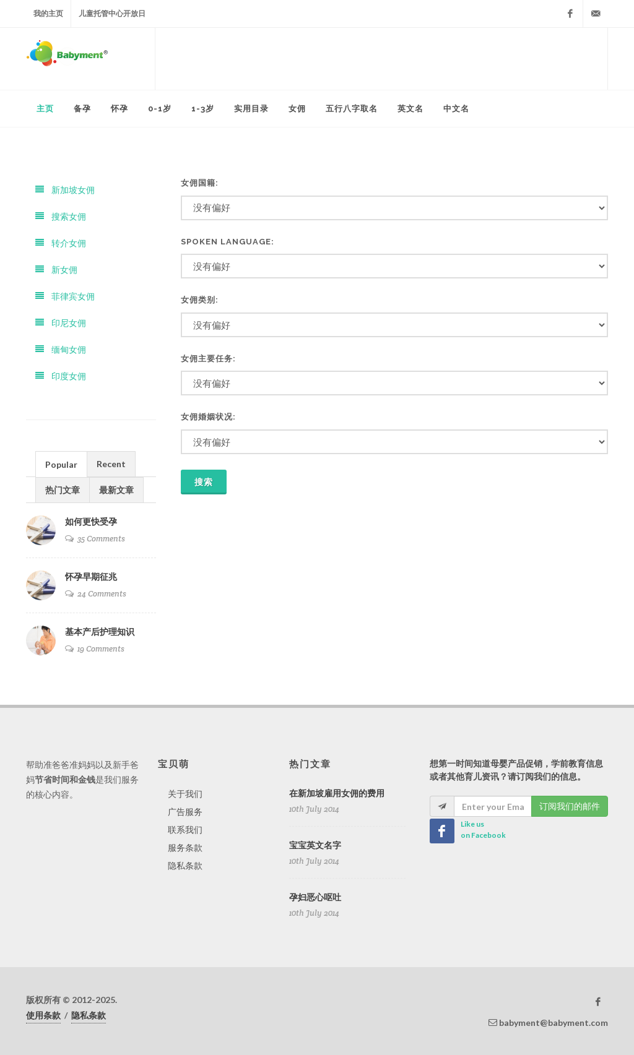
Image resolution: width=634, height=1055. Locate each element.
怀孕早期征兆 (91, 577)
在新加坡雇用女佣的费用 (336, 793)
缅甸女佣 (60, 349)
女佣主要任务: (208, 358)
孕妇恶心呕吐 (315, 897)
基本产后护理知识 (99, 632)
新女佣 (56, 269)
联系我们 (185, 829)
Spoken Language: (227, 241)
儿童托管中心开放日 (112, 13)
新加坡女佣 (65, 189)
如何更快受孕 (91, 522)
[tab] (61, 463)
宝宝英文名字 (315, 845)
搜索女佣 (60, 216)
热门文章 (62, 489)
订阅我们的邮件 (569, 806)
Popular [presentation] (61, 464)
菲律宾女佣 (65, 296)
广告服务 (185, 811)
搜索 (203, 481)
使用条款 (43, 1015)
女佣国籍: (200, 182)
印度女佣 (60, 375)
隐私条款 (185, 865)
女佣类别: (200, 299)
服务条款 (185, 847)
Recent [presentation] (111, 464)
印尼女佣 (60, 322)
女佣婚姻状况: (208, 416)
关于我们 (185, 793)
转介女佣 (60, 242)
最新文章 (116, 489)
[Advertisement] (381, 59)
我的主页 (48, 13)
